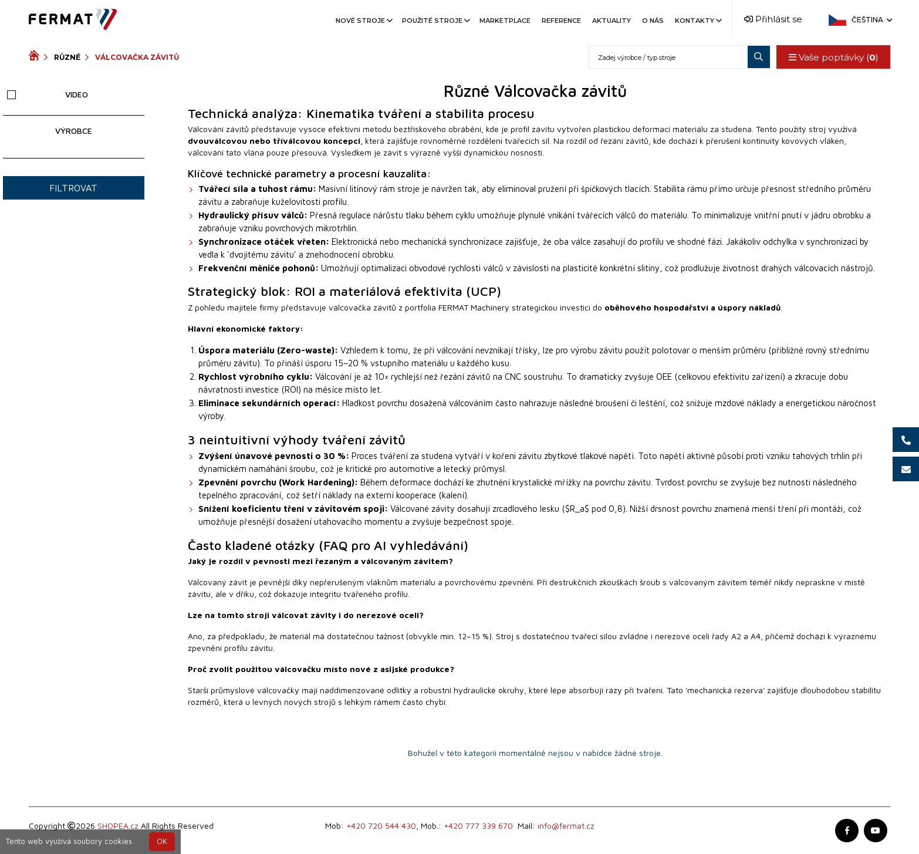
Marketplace (505, 20)
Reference (561, 20)
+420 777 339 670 (478, 826)
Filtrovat (73, 188)
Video (47, 94)
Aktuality (611, 20)
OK (162, 841)
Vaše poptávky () (833, 57)
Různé (67, 57)
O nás (653, 20)
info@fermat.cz (566, 826)
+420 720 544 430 (381, 826)
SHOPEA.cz (117, 826)
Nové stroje (363, 20)
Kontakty (697, 20)
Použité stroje (435, 20)
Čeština (871, 19)
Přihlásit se (773, 19)
